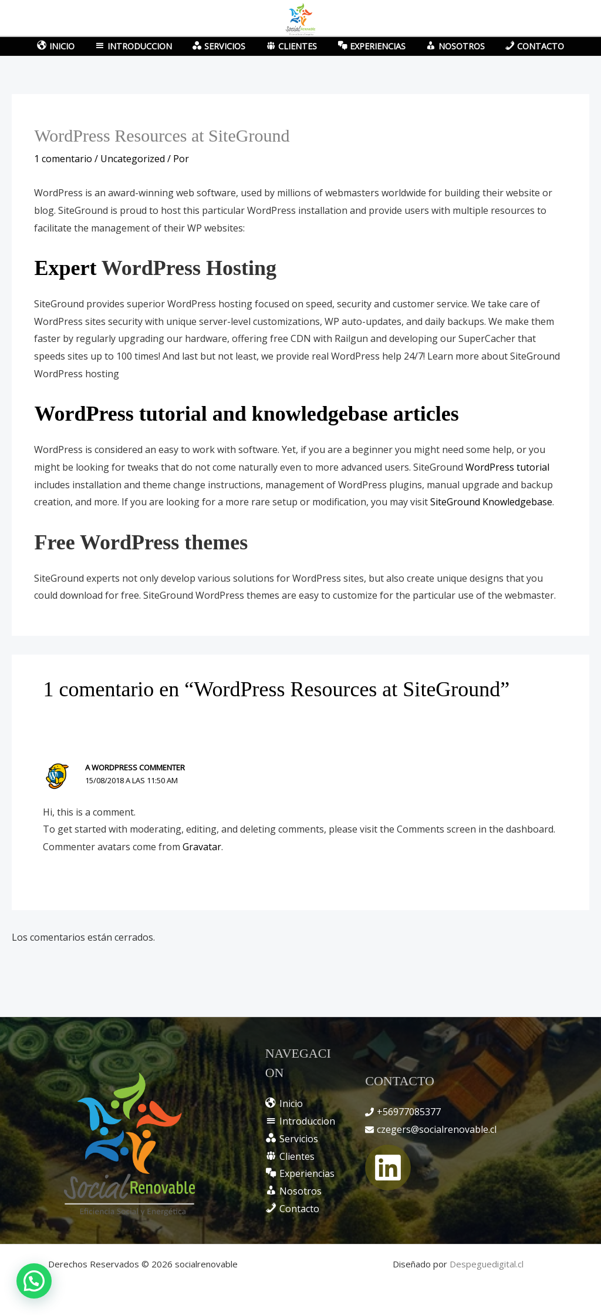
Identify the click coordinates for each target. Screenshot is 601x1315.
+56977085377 (409, 1111)
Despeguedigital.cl (487, 1264)
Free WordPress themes (141, 542)
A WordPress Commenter (135, 767)
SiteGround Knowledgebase (491, 501)
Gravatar (202, 846)
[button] (34, 1281)
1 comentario (63, 158)
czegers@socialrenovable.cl (437, 1129)
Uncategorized (132, 158)
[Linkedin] (388, 1167)
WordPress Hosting (189, 268)
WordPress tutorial (507, 467)
